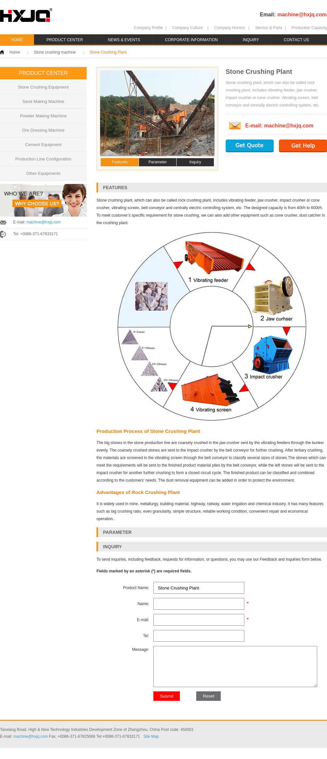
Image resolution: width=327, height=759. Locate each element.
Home (14, 52)
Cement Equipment (43, 144)
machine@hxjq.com (302, 14)
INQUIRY (251, 40)
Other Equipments (43, 173)
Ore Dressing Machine (43, 130)
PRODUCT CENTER (64, 40)
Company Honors (229, 27)
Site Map (151, 747)
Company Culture (187, 27)
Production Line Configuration (43, 159)
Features (119, 162)
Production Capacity (309, 27)
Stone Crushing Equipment (43, 87)
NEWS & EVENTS (124, 40)
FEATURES (115, 187)
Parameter (157, 162)
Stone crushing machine (55, 52)
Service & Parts (268, 27)
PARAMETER (117, 532)
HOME (17, 40)
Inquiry (195, 162)
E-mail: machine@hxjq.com (279, 125)
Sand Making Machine (43, 101)
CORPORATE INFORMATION (191, 40)
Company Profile (148, 27)
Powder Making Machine (43, 115)
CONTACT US (296, 40)
